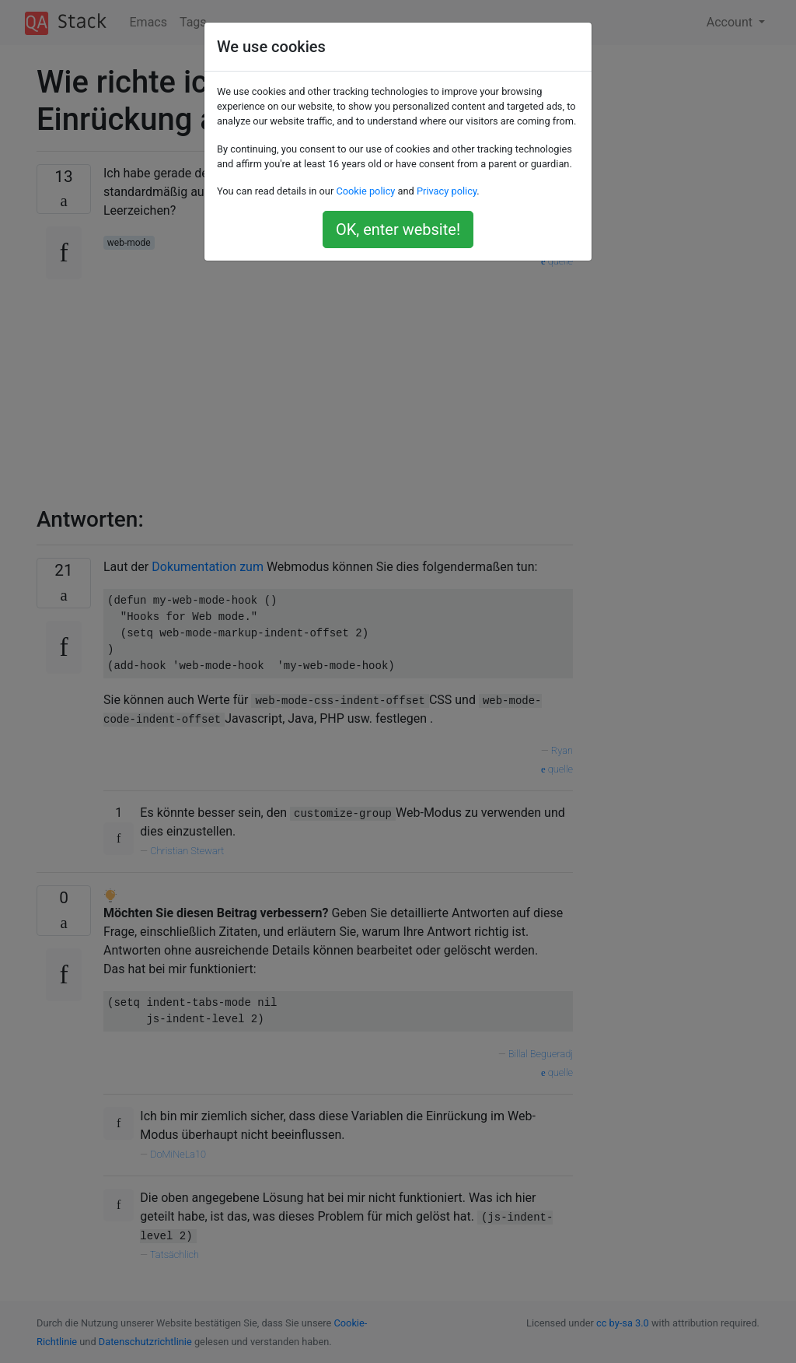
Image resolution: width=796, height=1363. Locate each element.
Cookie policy (365, 191)
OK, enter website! (398, 229)
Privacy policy (447, 191)
